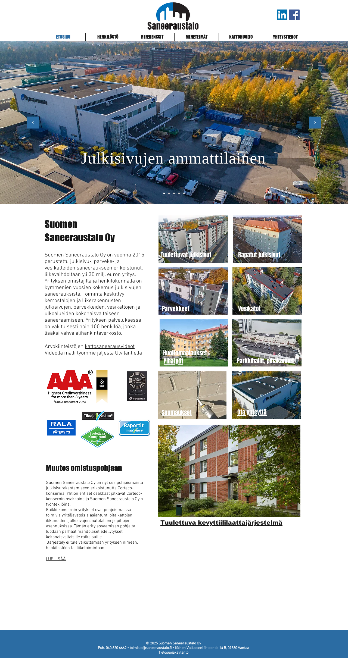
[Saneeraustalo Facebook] (294, 15)
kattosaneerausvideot (110, 346)
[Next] (315, 123)
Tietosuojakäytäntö (173, 652)
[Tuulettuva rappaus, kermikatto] (174, 193)
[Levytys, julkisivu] (179, 193)
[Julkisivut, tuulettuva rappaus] (169, 193)
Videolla (54, 353)
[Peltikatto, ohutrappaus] (184, 193)
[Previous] (33, 123)
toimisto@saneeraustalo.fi (151, 648)
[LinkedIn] (282, 15)
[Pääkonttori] (164, 193)
